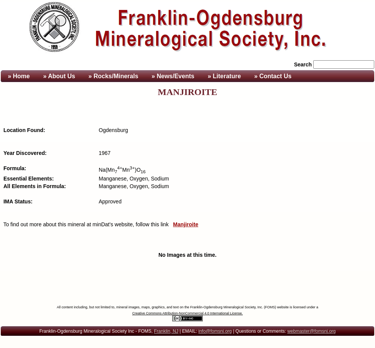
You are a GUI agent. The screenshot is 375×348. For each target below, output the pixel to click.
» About (59, 76)
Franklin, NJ (166, 331)
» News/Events (173, 76)
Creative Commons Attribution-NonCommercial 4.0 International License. (187, 313)
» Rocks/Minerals (113, 76)
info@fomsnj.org (215, 331)
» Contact (273, 76)
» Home (18, 76)
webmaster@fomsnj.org (311, 331)
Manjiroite (185, 224)
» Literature (224, 76)
